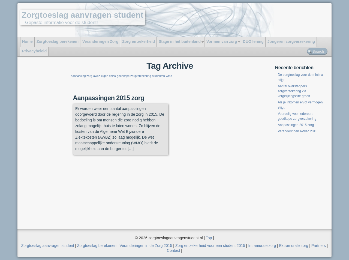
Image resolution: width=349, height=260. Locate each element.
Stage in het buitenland (180, 41)
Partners (318, 245)
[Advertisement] (48, 145)
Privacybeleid (34, 51)
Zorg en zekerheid (138, 41)
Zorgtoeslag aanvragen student (82, 14)
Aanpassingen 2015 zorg (108, 97)
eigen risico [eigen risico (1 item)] (108, 75)
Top (209, 238)
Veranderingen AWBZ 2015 (297, 131)
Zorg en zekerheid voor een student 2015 (210, 245)
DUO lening (253, 41)
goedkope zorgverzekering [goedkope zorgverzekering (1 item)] (134, 75)
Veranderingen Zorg (100, 41)
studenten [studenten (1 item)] (158, 75)
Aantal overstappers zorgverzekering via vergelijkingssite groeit (294, 91)
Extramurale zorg (293, 245)
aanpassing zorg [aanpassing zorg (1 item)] (81, 75)
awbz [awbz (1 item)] (96, 75)
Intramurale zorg (262, 245)
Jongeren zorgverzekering (291, 41)
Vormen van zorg (221, 41)
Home (27, 41)
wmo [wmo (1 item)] (169, 75)
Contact (173, 250)
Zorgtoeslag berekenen (58, 41)
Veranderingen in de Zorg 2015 (145, 245)
